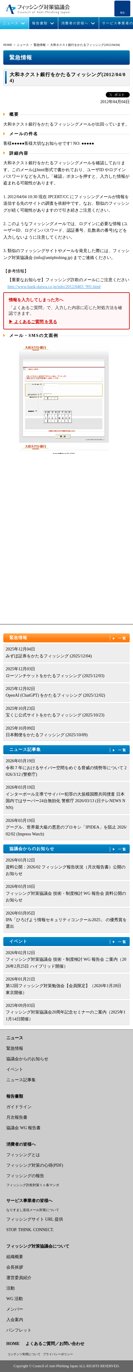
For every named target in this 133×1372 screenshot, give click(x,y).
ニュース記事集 (68, 749)
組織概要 (14, 1256)
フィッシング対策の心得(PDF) (34, 1165)
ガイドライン (19, 1107)
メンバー (14, 1309)
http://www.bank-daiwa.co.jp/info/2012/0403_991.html (54, 286)
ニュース (11, 23)
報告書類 (40, 23)
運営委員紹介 (19, 1277)
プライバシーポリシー (58, 1354)
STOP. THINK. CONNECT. (30, 1230)
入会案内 (14, 1319)
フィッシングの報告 (25, 1176)
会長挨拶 (14, 1267)
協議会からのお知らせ (68, 849)
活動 (10, 1288)
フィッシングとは (23, 1155)
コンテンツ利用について (24, 1354)
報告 (122, 12)
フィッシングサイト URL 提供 (34, 1219)
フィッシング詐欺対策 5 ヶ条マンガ (32, 1185)
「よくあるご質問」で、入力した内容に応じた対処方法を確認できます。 (66, 311)
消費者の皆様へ (75, 23)
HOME (7, 44)
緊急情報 (40, 44)
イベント (68, 941)
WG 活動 (14, 1298)
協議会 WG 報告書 (23, 1128)
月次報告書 (16, 1117)
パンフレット (19, 1330)
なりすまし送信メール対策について (32, 1210)
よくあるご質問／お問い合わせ (55, 1343)
